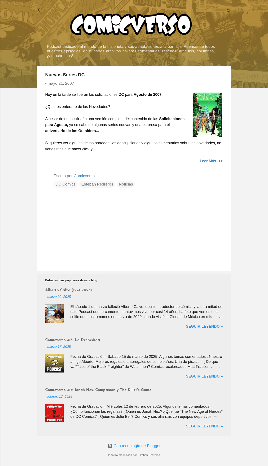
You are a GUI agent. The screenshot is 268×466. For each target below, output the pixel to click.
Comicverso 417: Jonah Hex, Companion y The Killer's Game (98, 390)
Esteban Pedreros (97, 184)
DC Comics (65, 184)
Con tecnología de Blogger (134, 446)
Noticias (126, 184)
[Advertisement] (134, 231)
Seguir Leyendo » (204, 326)
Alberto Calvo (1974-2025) (68, 290)
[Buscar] (228, 11)
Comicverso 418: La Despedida (72, 340)
